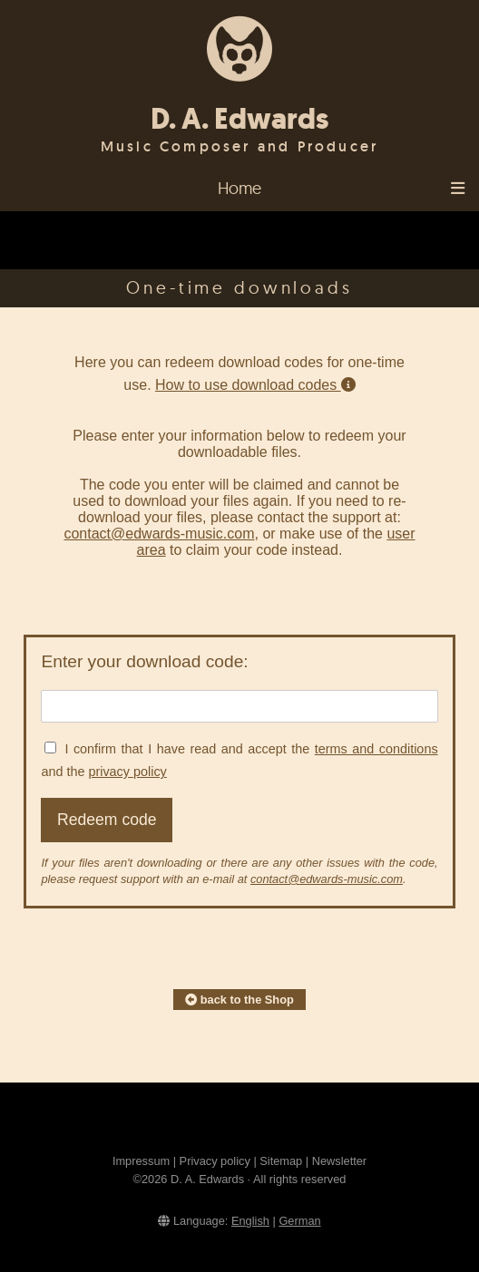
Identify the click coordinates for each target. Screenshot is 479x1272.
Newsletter (339, 1161)
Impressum (141, 1161)
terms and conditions (376, 749)
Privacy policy (215, 1161)
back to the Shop (239, 999)
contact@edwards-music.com (159, 533)
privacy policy (127, 771)
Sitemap (280, 1161)
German (299, 1221)
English (250, 1221)
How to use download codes (255, 385)
